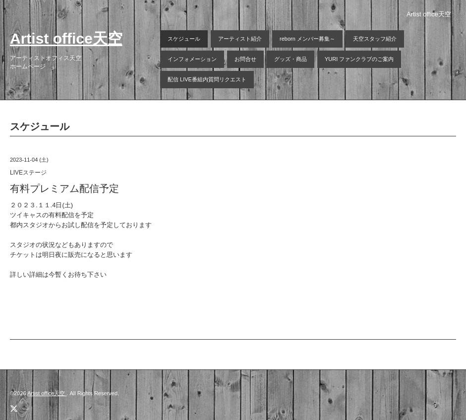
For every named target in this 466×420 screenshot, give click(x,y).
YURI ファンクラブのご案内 (359, 59)
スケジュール (184, 39)
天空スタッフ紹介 (375, 39)
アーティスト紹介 (240, 39)
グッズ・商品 (290, 59)
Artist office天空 (66, 38)
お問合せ (245, 59)
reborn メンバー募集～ (307, 39)
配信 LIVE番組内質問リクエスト (207, 79)
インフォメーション (192, 59)
